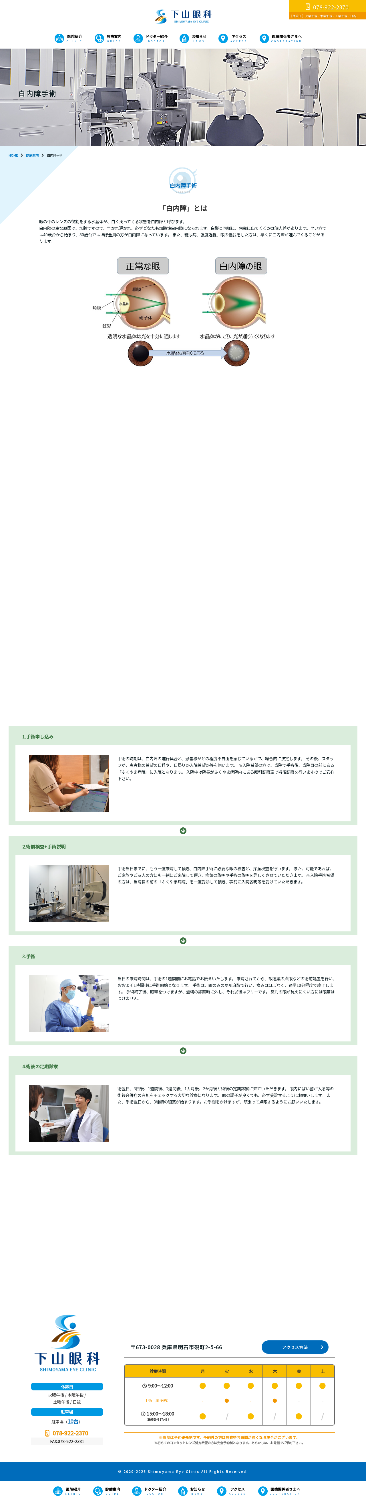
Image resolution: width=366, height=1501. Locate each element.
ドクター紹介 (157, 36)
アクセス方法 (295, 1347)
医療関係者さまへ (287, 36)
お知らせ (199, 36)
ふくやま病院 (134, 772)
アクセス (239, 36)
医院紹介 (74, 36)
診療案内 (114, 36)
